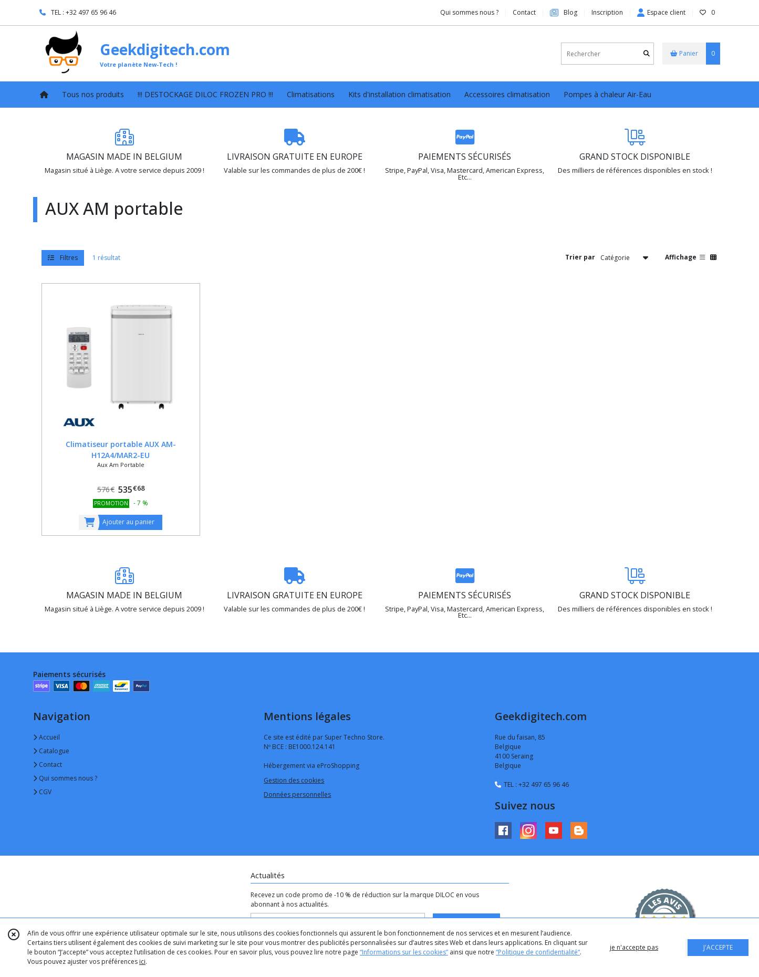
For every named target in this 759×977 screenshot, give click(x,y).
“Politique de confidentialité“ (538, 952)
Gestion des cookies (294, 780)
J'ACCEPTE (718, 947)
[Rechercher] (646, 54)
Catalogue (51, 750)
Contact (524, 12)
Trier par (580, 257)
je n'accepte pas (634, 947)
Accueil (46, 737)
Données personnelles (297, 794)
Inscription (607, 12)
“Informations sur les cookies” (404, 952)
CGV (42, 791)
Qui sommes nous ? (65, 778)
